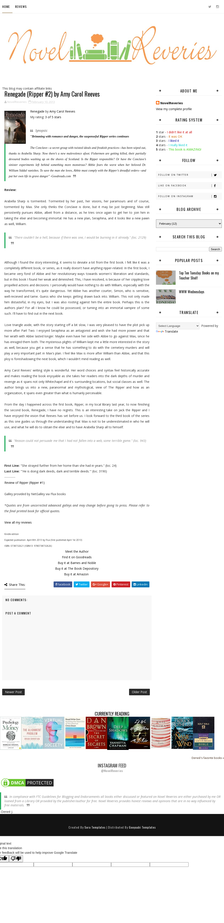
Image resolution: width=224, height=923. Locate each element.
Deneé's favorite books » (208, 758)
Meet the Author (77, 551)
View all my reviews (18, 522)
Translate (167, 331)
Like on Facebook (190, 185)
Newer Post (13, 692)
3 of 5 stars (53, 117)
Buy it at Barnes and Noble (77, 563)
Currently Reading (112, 713)
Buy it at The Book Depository (76, 568)
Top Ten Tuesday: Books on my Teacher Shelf (199, 275)
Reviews (21, 6)
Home (6, 6)
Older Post (139, 692)
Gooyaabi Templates (142, 827)
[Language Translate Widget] (178, 326)
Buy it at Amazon (76, 574)
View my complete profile (174, 109)
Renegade (37, 111)
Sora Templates (94, 827)
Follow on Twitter (190, 175)
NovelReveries (171, 103)
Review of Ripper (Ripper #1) (24, 483)
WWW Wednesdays (191, 291)
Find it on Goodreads (77, 557)
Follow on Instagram (190, 196)
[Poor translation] (16, 858)
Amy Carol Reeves (62, 111)
